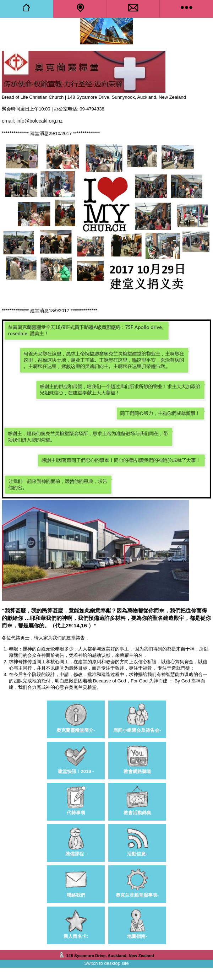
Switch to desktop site (106, 963)
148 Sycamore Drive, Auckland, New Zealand (110, 955)
